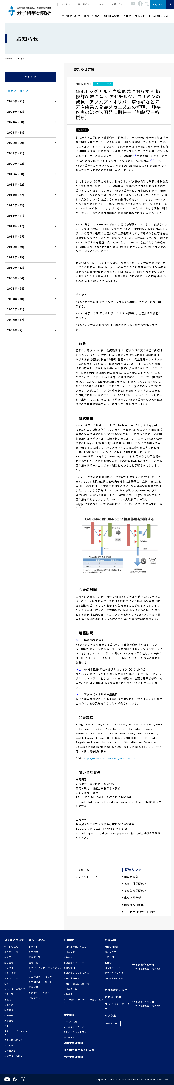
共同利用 (9, 1004)
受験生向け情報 (73, 1043)
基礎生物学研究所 (134, 890)
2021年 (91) (15, 153)
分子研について (71, 16)
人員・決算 (10, 973)
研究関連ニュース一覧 (40, 981)
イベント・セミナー (89, 877)
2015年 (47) (15, 216)
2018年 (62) (15, 184)
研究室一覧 (69, 1037)
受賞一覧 (82, 870)
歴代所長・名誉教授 (14, 988)
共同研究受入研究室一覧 (76, 983)
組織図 (7, 957)
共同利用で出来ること (75, 946)
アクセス (66, 4)
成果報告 (68, 994)
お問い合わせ (118, 4)
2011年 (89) (15, 257)
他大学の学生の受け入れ (79, 1050)
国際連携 (9, 1010)
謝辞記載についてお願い (76, 973)
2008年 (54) (15, 288)
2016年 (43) (15, 205)
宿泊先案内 (69, 967)
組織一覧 (33, 962)
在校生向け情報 (73, 1057)
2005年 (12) (15, 320)
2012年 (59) (15, 247)
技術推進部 (10, 1050)
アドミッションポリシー (76, 1032)
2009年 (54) (15, 278)
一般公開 (109, 957)
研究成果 (33, 987)
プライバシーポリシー (117, 1006)
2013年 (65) (15, 236)
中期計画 (9, 1015)
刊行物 (108, 962)
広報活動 (140, 16)
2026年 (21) (15, 101)
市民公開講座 (112, 946)
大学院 (127, 16)
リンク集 (110, 1015)
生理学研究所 (131, 897)
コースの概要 (70, 1021)
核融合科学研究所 (134, 883)
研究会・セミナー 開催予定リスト (45, 969)
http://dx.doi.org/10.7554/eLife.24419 (109, 758)
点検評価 (9, 1020)
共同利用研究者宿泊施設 (138, 911)
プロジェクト (36, 997)
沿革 (6, 983)
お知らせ (31, 77)
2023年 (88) (15, 132)
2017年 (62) (15, 195)
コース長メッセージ (74, 1026)
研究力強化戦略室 (13, 1055)
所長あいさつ (11, 951)
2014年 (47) (15, 226)
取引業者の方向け (116, 990)
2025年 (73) (15, 112)
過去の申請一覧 (72, 978)
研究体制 (33, 946)
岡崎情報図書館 (133, 904)
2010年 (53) (15, 268)
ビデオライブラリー (115, 973)
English (157, 4)
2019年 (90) (15, 174)
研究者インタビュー (39, 992)
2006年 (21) (15, 309)
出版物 (100, 4)
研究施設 (33, 951)
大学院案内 (71, 1014)
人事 (6, 1025)
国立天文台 (130, 876)
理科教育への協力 (114, 978)
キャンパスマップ (13, 978)
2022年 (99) (15, 143)
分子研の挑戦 (11, 946)
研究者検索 (84, 4)
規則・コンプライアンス (15, 1033)
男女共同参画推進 (13, 1040)
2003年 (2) (15, 330)
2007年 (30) (15, 299)
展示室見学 (110, 951)
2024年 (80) (15, 122)
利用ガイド (69, 951)
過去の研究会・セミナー (41, 976)
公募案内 (68, 957)
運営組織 (9, 962)
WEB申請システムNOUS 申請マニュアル (83, 1001)
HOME (9, 58)
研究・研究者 (92, 16)
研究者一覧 (35, 957)
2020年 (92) (15, 164)
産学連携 (9, 1045)
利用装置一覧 (70, 988)
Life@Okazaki (158, 16)
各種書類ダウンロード (75, 962)
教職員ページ (113, 1023)
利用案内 (69, 940)
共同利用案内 (111, 16)
